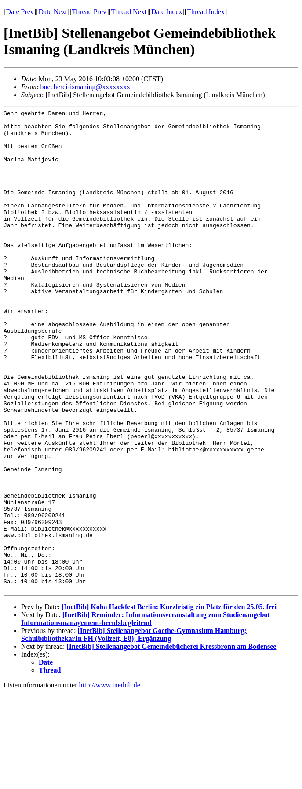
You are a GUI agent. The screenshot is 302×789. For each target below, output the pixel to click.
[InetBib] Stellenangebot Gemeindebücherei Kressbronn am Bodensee (172, 742)
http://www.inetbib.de (109, 781)
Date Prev (20, 11)
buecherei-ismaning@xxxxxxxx (85, 87)
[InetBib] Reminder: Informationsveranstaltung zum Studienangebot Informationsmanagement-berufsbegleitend (145, 715)
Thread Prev (89, 11)
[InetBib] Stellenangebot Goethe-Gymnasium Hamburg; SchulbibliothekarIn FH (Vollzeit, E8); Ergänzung (134, 730)
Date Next (53, 11)
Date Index (166, 11)
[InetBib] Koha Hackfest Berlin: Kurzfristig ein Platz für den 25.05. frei (169, 703)
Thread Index (206, 11)
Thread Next (128, 11)
